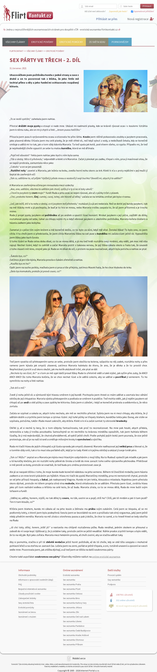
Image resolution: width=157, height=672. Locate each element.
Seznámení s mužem (27, 616)
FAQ (20, 584)
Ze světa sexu (97, 42)
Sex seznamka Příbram (73, 644)
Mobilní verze (79, 658)
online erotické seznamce (106, 556)
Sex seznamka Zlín (71, 612)
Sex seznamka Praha (72, 584)
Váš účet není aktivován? (95, 11)
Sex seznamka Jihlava (72, 607)
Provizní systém (114, 575)
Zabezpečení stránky (27, 598)
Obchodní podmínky (27, 575)
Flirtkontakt (16, 51)
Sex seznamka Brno (71, 598)
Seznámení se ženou (27, 612)
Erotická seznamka (71, 575)
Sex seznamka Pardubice (73, 626)
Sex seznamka (69, 579)
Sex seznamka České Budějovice (76, 630)
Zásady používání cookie (29, 593)
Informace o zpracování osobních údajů (35, 579)
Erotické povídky (42, 42)
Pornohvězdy (120, 42)
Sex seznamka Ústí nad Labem (76, 616)
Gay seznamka (114, 579)
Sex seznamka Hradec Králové (76, 635)
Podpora (112, 584)
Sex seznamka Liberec (72, 621)
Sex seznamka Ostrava (72, 593)
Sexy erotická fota (26, 603)
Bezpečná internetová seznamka (32, 589)
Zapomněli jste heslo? (118, 11)
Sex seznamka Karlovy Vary (74, 603)
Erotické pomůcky (71, 42)
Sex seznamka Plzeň (71, 589)
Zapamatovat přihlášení (143, 11)
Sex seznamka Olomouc (73, 640)
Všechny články (15, 42)
